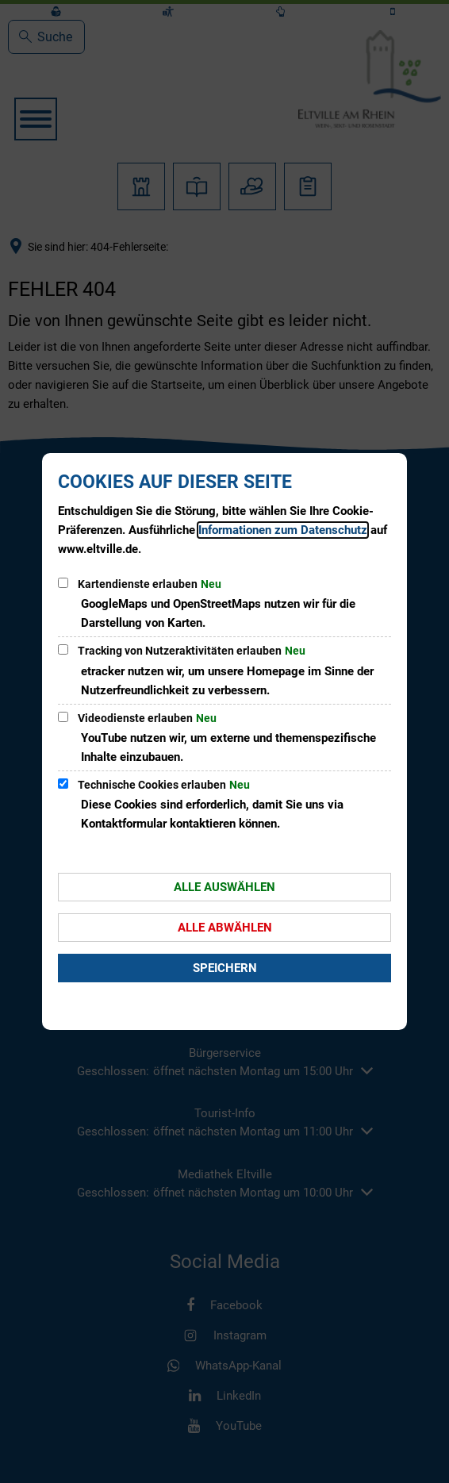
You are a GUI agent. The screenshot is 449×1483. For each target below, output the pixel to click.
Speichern (225, 968)
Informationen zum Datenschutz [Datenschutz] (282, 530)
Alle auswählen (224, 887)
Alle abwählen (225, 927)
